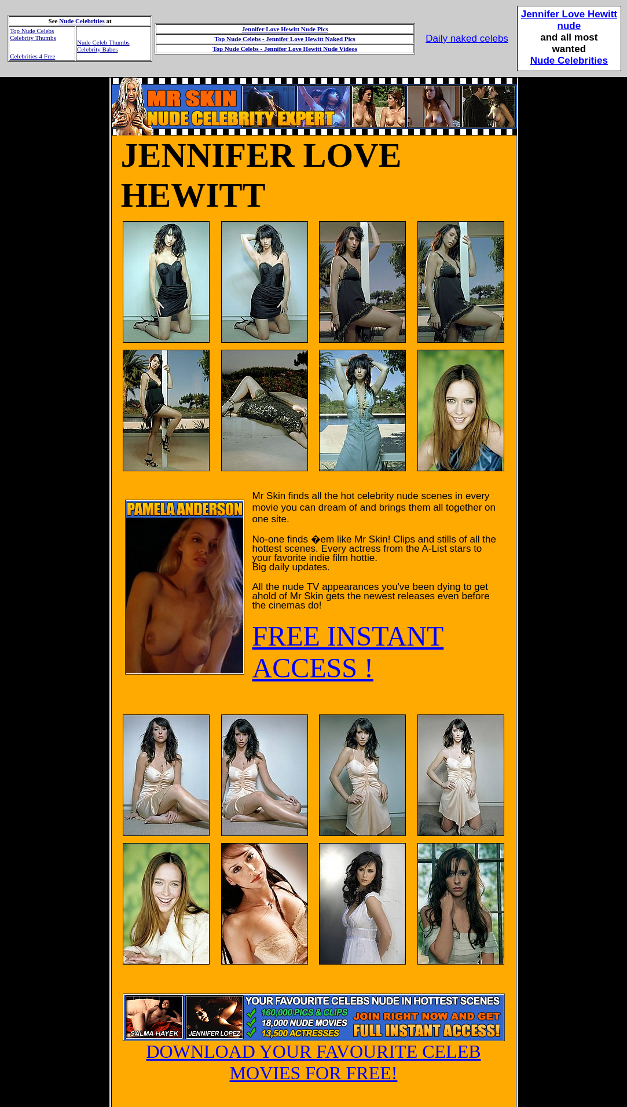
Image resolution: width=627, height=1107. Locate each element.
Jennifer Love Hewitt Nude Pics (285, 28)
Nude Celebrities (82, 20)
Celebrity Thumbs (33, 37)
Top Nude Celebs (32, 30)
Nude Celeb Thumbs (103, 42)
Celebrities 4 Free (32, 56)
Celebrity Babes (97, 49)
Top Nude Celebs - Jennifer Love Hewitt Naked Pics (285, 38)
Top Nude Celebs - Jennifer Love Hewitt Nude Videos (284, 48)
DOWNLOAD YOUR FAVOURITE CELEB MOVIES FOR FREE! (314, 1053)
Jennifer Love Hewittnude (569, 20)
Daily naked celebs (467, 38)
